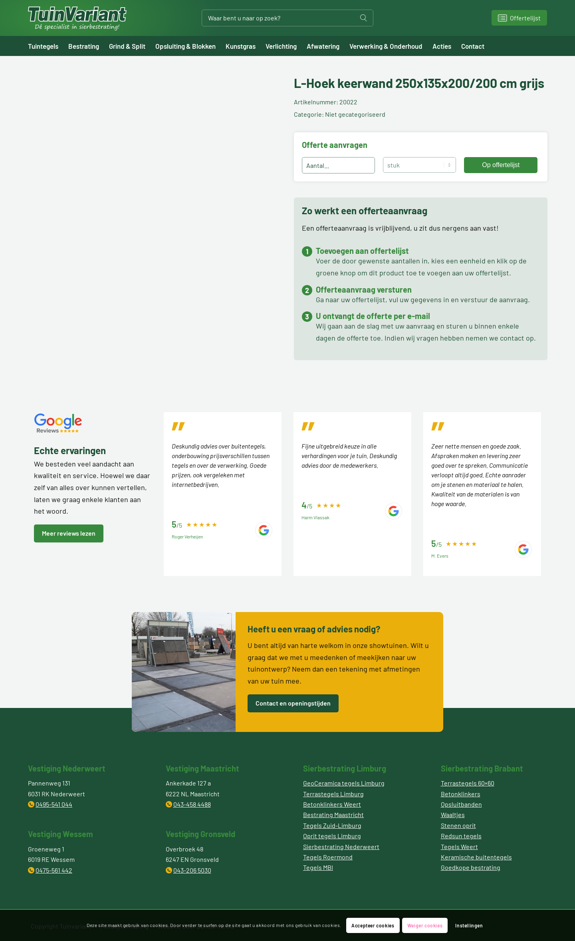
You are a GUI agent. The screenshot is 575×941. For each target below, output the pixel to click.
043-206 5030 (192, 870)
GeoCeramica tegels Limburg (344, 783)
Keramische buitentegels (476, 857)
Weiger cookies (424, 925)
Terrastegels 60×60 (467, 783)
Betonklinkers (460, 793)
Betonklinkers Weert (332, 804)
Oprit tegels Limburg (332, 835)
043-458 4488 (192, 804)
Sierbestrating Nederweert (341, 846)
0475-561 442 (54, 870)
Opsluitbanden (461, 804)
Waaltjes (453, 814)
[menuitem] (48, 46)
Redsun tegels (461, 835)
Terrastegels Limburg (333, 793)
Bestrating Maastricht (333, 814)
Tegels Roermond (328, 857)
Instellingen (469, 925)
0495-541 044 (54, 804)
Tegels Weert (459, 846)
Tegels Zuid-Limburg (332, 825)
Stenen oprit (458, 825)
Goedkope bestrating (470, 867)
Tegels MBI (318, 867)
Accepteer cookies (372, 925)
